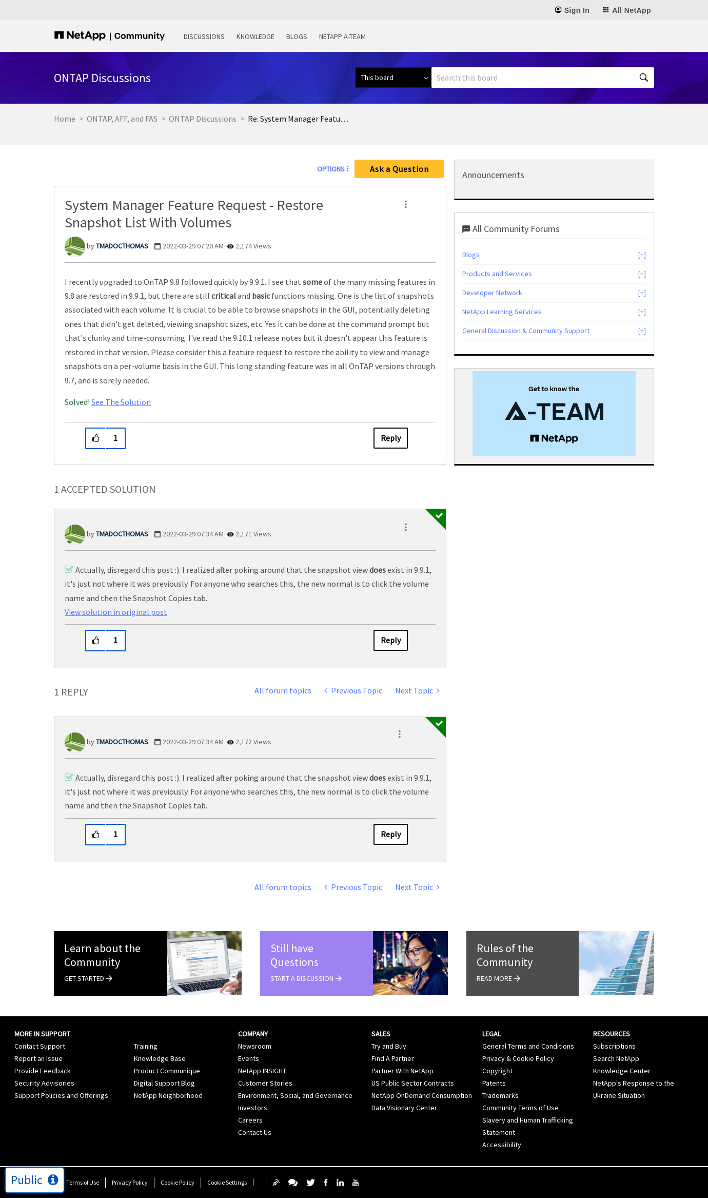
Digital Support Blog (164, 1083)
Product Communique (167, 1070)
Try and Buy (388, 1046)
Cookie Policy (177, 1182)
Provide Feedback (42, 1070)
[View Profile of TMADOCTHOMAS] (122, 245)
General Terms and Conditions (528, 1046)
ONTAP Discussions (203, 118)
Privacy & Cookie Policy (518, 1058)
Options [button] (331, 168)
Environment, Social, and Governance (295, 1095)
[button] (406, 204)
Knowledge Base (160, 1058)
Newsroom (254, 1046)
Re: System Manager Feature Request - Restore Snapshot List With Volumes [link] (299, 118)
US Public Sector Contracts (412, 1083)
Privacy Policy (130, 1182)
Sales (380, 1033)
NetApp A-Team (342, 36)
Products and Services (497, 273)
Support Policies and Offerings (61, 1095)
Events (248, 1058)
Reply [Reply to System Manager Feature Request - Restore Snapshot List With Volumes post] (391, 438)
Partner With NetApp (402, 1070)
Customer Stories (265, 1083)
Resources (611, 1033)
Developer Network (492, 292)
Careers (250, 1120)
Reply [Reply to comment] (391, 640)
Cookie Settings (227, 1182)
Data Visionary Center (404, 1107)
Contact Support (39, 1046)
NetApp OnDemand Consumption (421, 1095)
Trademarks (500, 1095)
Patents (494, 1083)
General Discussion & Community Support (525, 330)
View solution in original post (116, 612)
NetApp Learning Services (502, 311)
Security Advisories (44, 1083)
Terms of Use (82, 1182)
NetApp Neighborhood (168, 1095)
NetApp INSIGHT (262, 1070)
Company (253, 1033)
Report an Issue (38, 1058)
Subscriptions (614, 1046)
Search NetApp (616, 1058)
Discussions (204, 36)
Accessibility (501, 1144)
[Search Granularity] (393, 77)
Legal (491, 1033)
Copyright (497, 1070)
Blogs (296, 36)
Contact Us (254, 1132)
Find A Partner (392, 1058)
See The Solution (121, 402)
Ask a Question (399, 169)
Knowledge (255, 36)
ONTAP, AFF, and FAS (122, 118)
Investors (252, 1107)
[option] (554, 413)
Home (64, 118)
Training (146, 1046)
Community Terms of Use (520, 1107)
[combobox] (542, 77)
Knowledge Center (622, 1070)
